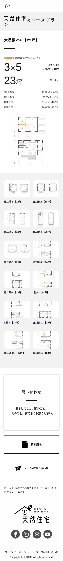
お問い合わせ (51, 552)
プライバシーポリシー (17, 552)
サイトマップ (36, 552)
